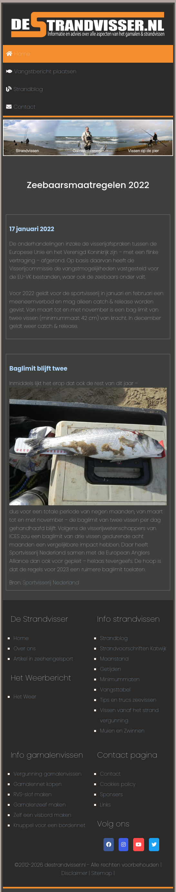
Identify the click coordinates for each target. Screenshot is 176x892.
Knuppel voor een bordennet (49, 825)
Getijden (110, 669)
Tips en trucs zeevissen (128, 700)
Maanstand (114, 658)
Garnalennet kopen (38, 784)
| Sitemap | (102, 873)
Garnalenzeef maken (40, 804)
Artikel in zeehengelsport (43, 658)
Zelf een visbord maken (42, 815)
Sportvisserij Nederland (51, 582)
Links (105, 804)
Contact (20, 107)
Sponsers (111, 794)
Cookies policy (117, 784)
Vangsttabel (115, 689)
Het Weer (25, 696)
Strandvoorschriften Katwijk (133, 648)
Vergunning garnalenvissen (48, 774)
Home (18, 54)
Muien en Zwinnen (122, 730)
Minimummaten (120, 679)
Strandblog (24, 89)
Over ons (25, 648)
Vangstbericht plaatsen (41, 71)
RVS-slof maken (33, 794)
